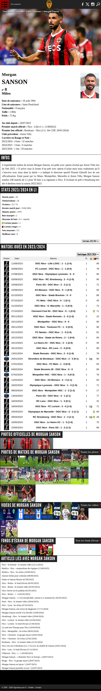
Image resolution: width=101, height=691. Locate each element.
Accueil (20, 11)
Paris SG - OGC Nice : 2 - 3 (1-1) (53, 284)
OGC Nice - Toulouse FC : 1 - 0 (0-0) (53, 327)
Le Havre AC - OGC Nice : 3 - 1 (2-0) (53, 343)
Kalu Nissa (81, 675)
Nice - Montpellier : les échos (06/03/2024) (20, 631)
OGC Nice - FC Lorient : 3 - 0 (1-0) (53, 406)
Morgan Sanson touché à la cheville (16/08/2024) (23, 612)
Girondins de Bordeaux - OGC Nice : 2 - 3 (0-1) (53, 358)
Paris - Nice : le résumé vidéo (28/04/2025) (20, 601)
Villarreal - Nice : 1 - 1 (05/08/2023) (17, 653)
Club (28, 11)
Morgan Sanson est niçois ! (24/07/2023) (19, 664)
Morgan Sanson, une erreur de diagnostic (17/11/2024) (25, 609)
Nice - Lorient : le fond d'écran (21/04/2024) (21, 624)
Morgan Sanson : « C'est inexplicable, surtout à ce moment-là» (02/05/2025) (34, 598)
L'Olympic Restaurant (47, 675)
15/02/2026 (26, 208)
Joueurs (37, 11)
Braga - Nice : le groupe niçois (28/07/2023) (21, 660)
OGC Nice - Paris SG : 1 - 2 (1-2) (53, 427)
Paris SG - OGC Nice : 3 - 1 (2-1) (53, 395)
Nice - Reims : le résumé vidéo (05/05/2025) (21, 587)
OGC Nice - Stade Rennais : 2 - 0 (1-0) (53, 316)
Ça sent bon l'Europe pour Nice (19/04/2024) (21, 627)
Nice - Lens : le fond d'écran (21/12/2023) (20, 649)
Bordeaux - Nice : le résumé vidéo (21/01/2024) (22, 642)
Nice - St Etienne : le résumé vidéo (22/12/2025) (22, 564)
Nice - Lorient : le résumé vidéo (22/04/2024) (21, 620)
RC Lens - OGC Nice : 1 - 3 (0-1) (53, 401)
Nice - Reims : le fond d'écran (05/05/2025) (20, 583)
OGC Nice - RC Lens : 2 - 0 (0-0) (53, 348)
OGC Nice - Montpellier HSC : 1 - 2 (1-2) (53, 390)
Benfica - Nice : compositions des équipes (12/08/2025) (25, 568)
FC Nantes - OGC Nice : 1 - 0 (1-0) (53, 332)
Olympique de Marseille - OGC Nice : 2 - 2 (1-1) (53, 411)
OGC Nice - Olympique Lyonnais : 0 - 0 (53, 274)
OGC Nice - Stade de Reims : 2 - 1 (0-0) (53, 337)
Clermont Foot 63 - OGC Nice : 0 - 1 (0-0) (53, 311)
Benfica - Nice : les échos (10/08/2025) (18, 572)
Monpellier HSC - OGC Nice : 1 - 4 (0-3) (53, 374)
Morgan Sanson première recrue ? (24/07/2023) (22, 668)
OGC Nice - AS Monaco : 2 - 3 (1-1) (53, 380)
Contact (38, 688)
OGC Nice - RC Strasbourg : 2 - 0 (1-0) (53, 279)
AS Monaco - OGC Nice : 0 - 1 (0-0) (53, 290)
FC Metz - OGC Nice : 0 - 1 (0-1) (53, 300)
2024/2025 (7, 145)
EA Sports (19, 675)
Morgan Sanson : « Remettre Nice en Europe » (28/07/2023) (27, 657)
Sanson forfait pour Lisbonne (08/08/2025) (20, 576)
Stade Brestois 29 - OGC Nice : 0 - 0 (53, 369)
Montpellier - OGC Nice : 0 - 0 (53, 321)
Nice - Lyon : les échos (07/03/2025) (17, 605)
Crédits (31, 688)
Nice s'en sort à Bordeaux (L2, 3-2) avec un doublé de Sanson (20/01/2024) (34, 646)
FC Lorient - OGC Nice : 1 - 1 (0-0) (53, 268)
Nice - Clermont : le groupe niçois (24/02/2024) (22, 635)
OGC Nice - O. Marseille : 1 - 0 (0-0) (53, 305)
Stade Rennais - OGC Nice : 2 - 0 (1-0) (53, 353)
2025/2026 (7, 148)
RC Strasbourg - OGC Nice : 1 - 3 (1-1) (53, 417)
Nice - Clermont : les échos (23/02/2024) (19, 638)
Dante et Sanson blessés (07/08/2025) (18, 579)
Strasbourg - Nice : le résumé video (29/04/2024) (22, 616)
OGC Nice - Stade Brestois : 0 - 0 (53, 295)
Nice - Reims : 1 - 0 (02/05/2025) (16, 594)
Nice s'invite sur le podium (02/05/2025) (19, 590)
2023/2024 (7, 141)
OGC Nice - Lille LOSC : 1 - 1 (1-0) (53, 263)
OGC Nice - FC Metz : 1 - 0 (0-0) (53, 364)
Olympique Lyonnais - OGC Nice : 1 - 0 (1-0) (53, 385)
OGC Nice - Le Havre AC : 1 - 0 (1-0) (53, 422)
